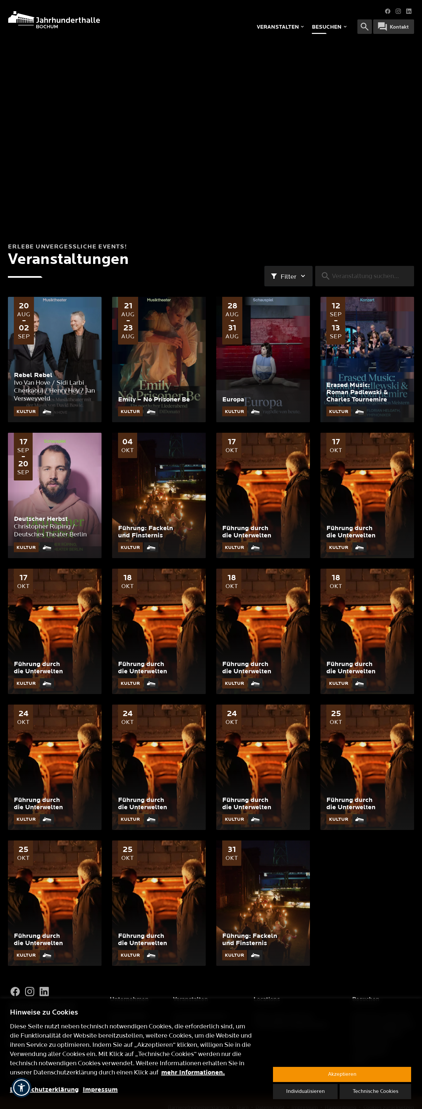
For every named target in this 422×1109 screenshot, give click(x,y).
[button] (21, 1087)
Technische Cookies (375, 1091)
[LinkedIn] (44, 991)
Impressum (100, 1090)
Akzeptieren (342, 1074)
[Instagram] (29, 991)
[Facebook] (15, 991)
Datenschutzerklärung (44, 1090)
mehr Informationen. (193, 1072)
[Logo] (94, 19)
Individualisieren (305, 1091)
